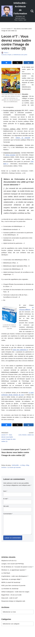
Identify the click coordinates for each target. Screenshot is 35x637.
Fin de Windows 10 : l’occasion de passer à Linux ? (17, 567)
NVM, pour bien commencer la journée (13, 585)
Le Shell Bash (5, 573)
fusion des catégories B (20, 349)
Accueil (3, 28)
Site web (6, 506)
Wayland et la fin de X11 (9, 560)
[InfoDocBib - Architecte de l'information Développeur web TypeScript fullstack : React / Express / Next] (14, 11)
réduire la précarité (23, 137)
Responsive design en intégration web (13, 601)
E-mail (5, 498)
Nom (5, 491)
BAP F (6, 163)
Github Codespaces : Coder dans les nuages (15, 591)
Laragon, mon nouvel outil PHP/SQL (12, 563)
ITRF (32, 161)
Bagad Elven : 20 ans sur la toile (11, 595)
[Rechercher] (32, 11)
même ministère (10, 155)
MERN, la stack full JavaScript (10, 582)
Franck (6, 52)
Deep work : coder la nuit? (9, 598)
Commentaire (8, 513)
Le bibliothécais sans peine (19, 54)
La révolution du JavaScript (9, 588)
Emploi (9, 54)
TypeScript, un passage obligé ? (11, 579)
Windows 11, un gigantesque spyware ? (13, 570)
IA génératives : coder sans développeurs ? (14, 576)
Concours (4, 54)
